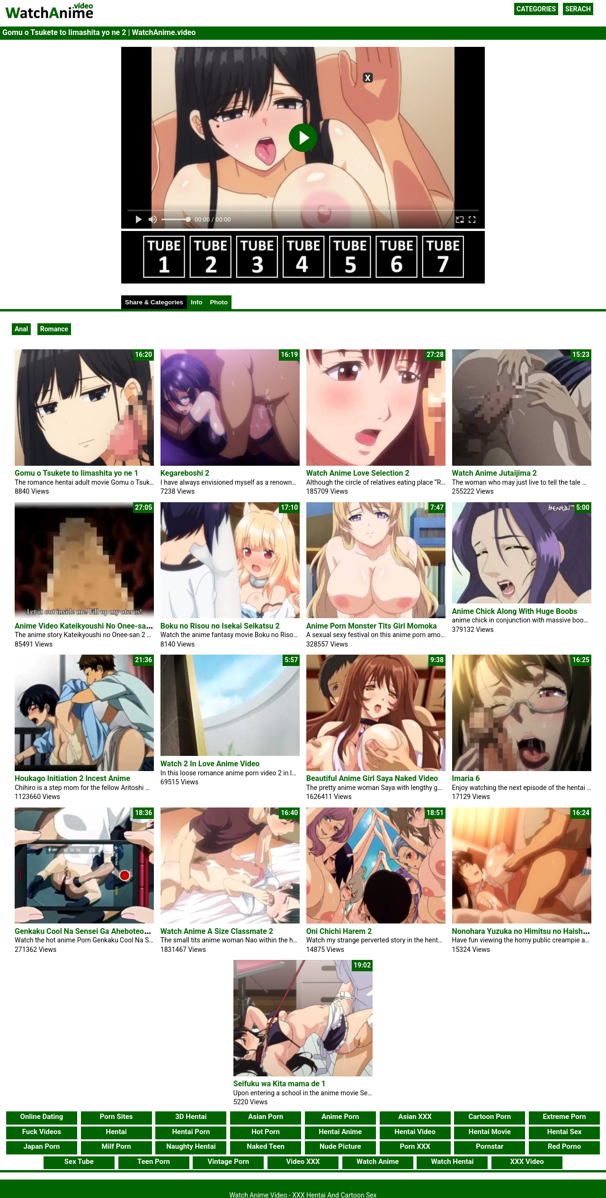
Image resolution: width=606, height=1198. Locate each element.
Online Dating (41, 1116)
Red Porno (564, 1146)
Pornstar (489, 1146)
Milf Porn (116, 1146)
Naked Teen (266, 1146)
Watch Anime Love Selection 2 (358, 473)
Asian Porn (265, 1116)
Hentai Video (415, 1131)
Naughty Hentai (191, 1146)
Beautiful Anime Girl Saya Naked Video (372, 778)
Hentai (116, 1131)
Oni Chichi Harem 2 (339, 931)
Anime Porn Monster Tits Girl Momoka (371, 625)
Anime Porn (340, 1116)
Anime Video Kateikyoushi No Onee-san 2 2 (88, 625)
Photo (219, 302)
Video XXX (303, 1161)
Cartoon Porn (490, 1116)
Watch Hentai (452, 1161)
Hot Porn (265, 1131)
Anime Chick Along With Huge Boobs (515, 611)
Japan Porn (41, 1146)
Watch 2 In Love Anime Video (210, 763)
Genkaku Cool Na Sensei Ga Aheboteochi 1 (87, 931)
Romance (54, 329)
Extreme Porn (564, 1116)
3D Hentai (190, 1116)
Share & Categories (154, 302)
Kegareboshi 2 (184, 473)
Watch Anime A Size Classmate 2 (216, 931)
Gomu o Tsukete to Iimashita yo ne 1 (76, 473)
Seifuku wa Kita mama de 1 (279, 1083)
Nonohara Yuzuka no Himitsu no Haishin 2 (524, 931)
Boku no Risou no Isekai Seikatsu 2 (220, 625)
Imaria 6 (466, 778)
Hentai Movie (490, 1131)
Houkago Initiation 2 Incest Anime (72, 778)
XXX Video (527, 1161)
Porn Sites (116, 1116)
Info (196, 302)
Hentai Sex (564, 1131)
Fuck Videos (42, 1131)
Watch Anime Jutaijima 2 (494, 473)
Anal (21, 329)
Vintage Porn (228, 1161)
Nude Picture (340, 1146)
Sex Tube (79, 1161)
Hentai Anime (340, 1131)
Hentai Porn (191, 1131)
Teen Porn (153, 1161)
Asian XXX (414, 1116)
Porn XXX (415, 1146)
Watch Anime (377, 1161)
